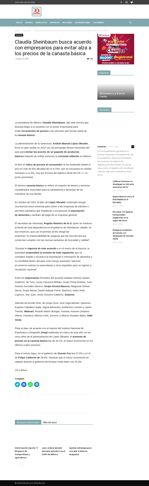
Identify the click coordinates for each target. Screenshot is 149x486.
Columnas (98, 22)
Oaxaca (29, 22)
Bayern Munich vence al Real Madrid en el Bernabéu (123, 200)
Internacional (82, 22)
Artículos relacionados (28, 422)
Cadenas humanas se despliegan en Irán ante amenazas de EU (123, 184)
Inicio (19, 22)
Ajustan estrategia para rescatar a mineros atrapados (80, 451)
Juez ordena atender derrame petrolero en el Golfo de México (53, 451)
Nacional (67, 22)
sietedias (101, 146)
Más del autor (50, 422)
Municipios (41, 22)
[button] (130, 22)
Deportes (55, 22)
